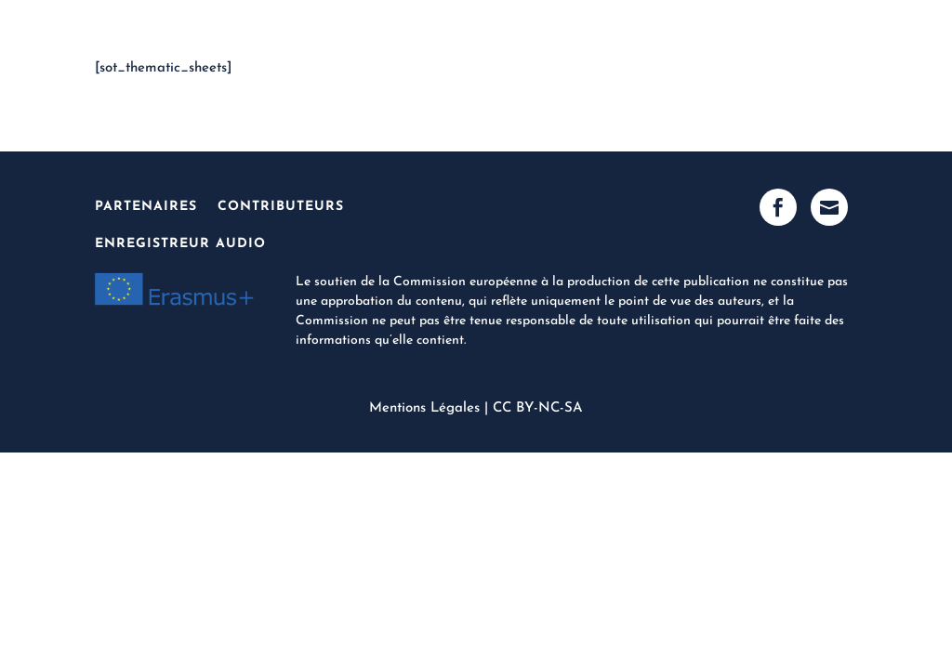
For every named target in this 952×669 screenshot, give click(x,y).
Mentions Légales (424, 408)
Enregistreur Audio (180, 244)
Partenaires (146, 207)
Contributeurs (281, 207)
